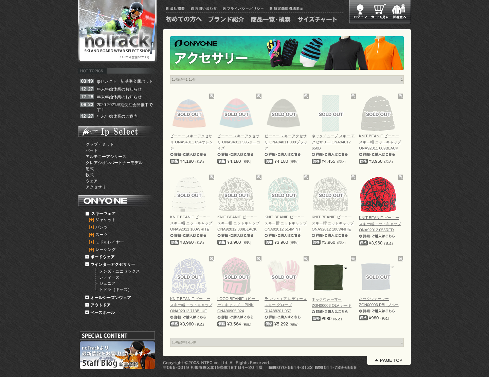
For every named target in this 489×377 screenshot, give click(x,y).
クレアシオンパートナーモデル (114, 162)
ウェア (92, 181)
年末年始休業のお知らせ (119, 89)
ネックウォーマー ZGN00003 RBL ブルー (379, 305)
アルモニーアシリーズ (106, 156)
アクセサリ (96, 187)
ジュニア (107, 283)
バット (92, 150)
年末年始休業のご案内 (117, 116)
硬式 (90, 168)
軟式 (90, 175)
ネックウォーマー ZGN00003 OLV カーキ (331, 305)
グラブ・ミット (100, 144)
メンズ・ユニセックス (119, 271)
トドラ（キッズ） (115, 289)
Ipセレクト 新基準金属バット (125, 81)
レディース (109, 277)
